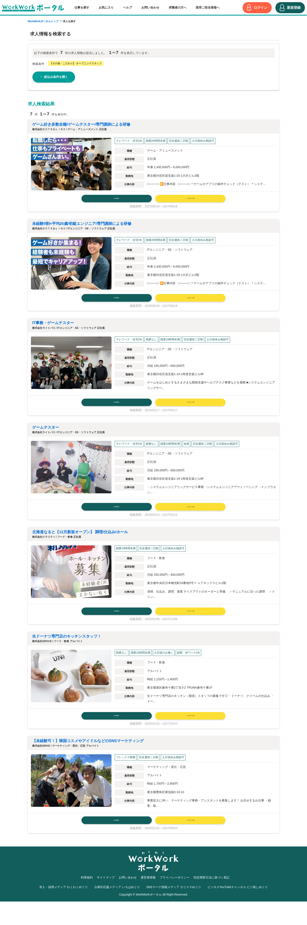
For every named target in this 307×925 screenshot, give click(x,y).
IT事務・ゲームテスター (53, 330)
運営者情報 (148, 900)
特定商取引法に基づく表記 (211, 900)
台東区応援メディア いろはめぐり (117, 910)
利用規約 (87, 900)
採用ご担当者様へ (208, 7)
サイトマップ (106, 900)
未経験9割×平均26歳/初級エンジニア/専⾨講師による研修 (81, 227)
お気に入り (106, 7)
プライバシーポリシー (175, 900)
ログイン (260, 7)
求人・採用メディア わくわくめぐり (63, 910)
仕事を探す (81, 7)
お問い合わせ (150, 7)
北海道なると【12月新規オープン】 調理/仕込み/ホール (80, 545)
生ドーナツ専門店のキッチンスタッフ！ (66, 653)
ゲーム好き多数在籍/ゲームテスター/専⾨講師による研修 (81, 124)
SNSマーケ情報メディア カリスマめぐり (173, 910)
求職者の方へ (178, 7)
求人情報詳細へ (116, 200)
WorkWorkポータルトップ (43, 21)
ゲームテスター (45, 437)
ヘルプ (127, 7)
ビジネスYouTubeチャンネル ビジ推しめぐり (237, 910)
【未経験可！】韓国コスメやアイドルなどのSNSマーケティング (88, 761)
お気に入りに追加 (190, 200)
